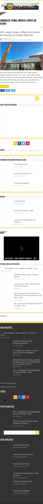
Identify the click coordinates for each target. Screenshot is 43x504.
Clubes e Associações (8, 40)
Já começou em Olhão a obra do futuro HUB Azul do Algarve (25, 351)
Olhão (21, 40)
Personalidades (28, 40)
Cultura (17, 40)
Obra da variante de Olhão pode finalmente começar (25, 422)
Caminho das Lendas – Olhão (24, 210)
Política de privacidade (7, 383)
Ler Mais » (5, 86)
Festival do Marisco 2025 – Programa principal (23, 342)
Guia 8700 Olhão (19, 201)
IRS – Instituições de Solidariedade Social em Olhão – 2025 (26, 371)
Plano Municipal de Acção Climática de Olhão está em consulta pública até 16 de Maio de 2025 (27, 295)
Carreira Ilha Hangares (21, 183)
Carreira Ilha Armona (21, 164)
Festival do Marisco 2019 (22, 481)
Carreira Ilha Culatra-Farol (22, 174)
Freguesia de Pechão (21, 464)
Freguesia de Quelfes (21, 491)
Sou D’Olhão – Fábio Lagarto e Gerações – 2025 (20, 259)
